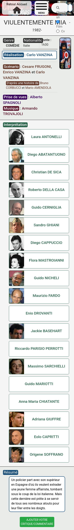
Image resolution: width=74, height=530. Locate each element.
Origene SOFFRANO (46, 454)
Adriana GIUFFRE (46, 419)
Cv (60, 31)
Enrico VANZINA (17, 72)
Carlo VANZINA (39, 55)
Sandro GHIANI (46, 225)
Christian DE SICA (46, 172)
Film (59, 24)
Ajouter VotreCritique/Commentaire (37, 521)
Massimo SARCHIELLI (46, 366)
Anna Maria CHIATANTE (39, 401)
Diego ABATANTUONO (46, 154)
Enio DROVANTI (39, 313)
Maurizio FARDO (46, 295)
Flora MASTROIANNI (46, 260)
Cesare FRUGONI (37, 66)
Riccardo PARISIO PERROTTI (39, 348)
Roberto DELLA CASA (46, 189)
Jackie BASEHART (46, 331)
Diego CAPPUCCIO (46, 242)
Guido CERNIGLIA (46, 207)
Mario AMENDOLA (38, 88)
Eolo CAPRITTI (46, 437)
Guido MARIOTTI (39, 384)
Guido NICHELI (46, 278)
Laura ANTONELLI (46, 137)
